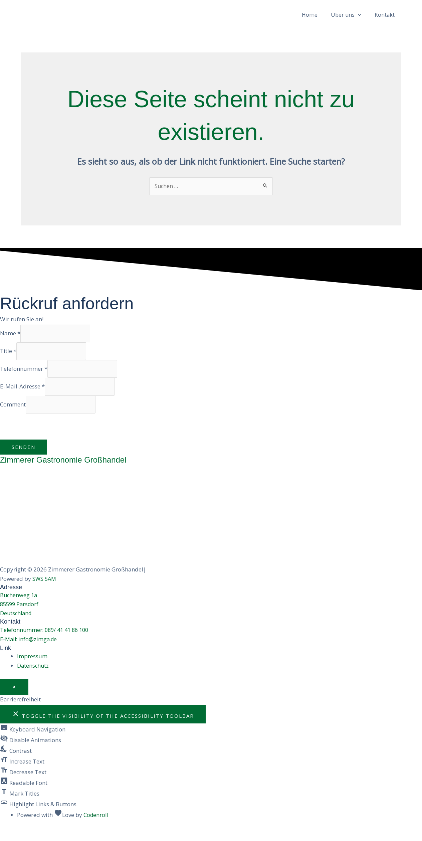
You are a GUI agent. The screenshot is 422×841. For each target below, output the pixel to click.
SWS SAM (44, 590)
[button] (357, 18)
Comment (13, 415)
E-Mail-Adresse (22, 396)
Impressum (32, 669)
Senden (23, 458)
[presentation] (50, 438)
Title (8, 359)
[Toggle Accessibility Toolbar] (14, 700)
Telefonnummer (23, 378)
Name (10, 341)
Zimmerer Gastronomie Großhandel (66, 470)
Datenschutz (33, 678)
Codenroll (96, 828)
